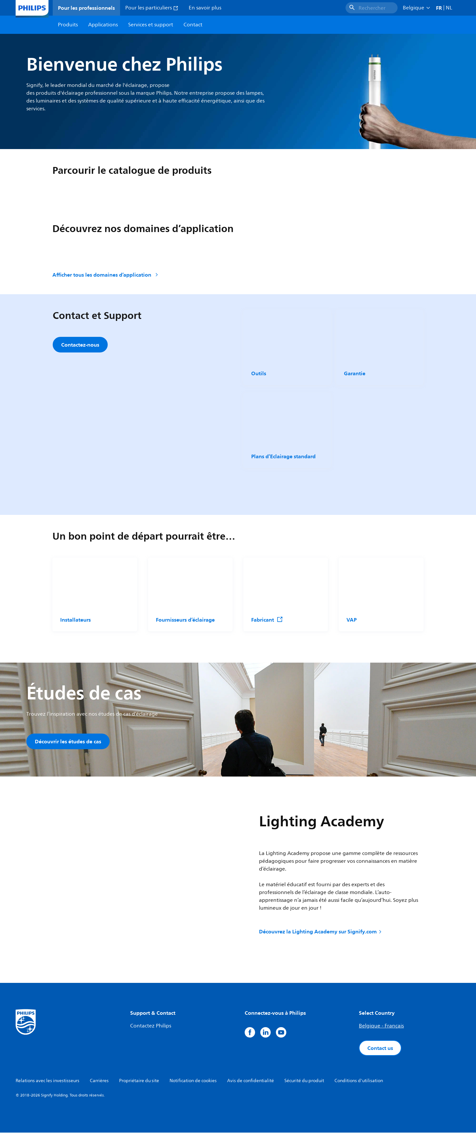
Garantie (354, 373)
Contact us (380, 1058)
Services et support (150, 25)
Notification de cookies (193, 1091)
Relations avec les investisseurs (47, 1091)
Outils (258, 373)
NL (449, 8)
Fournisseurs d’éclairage (185, 627)
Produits (68, 25)
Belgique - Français (381, 1036)
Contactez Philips (150, 1036)
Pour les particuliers (151, 8)
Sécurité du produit (304, 1091)
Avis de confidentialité (250, 1091)
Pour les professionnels (86, 8)
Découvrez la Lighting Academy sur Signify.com (321, 942)
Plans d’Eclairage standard (283, 460)
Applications (103, 25)
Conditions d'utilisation (358, 1091)
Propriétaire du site (139, 1091)
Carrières (99, 1091)
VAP (352, 627)
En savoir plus (205, 8)
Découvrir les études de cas (68, 749)
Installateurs (75, 627)
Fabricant (267, 627)
